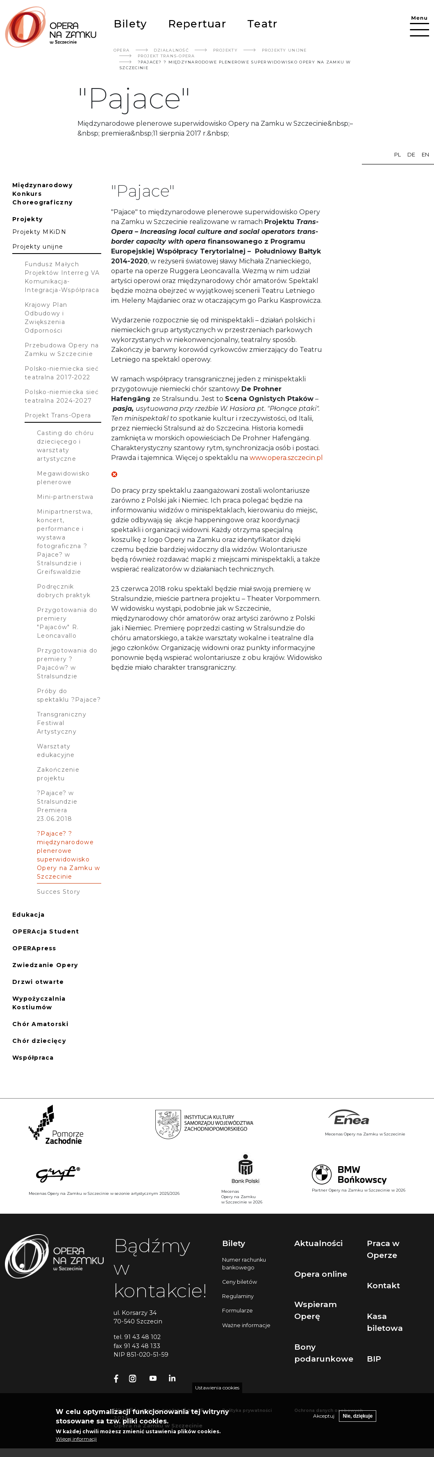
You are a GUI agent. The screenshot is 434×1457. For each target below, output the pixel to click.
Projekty (225, 50)
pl (397, 155)
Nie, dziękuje (358, 1422)
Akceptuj (323, 1421)
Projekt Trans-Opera (166, 56)
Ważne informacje (246, 1325)
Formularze (237, 1310)
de (411, 155)
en (425, 155)
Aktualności (318, 1243)
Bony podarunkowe (323, 1353)
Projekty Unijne (284, 50)
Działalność (171, 50)
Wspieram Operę (315, 1310)
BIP (374, 1359)
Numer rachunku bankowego (244, 1264)
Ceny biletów (239, 1282)
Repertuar (197, 23)
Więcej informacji (76, 1444)
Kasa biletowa (385, 1322)
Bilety (130, 23)
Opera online (320, 1274)
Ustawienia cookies (217, 1393)
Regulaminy (238, 1296)
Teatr (262, 23)
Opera (122, 50)
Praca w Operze (383, 1249)
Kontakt (383, 1285)
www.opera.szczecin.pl (286, 458)
